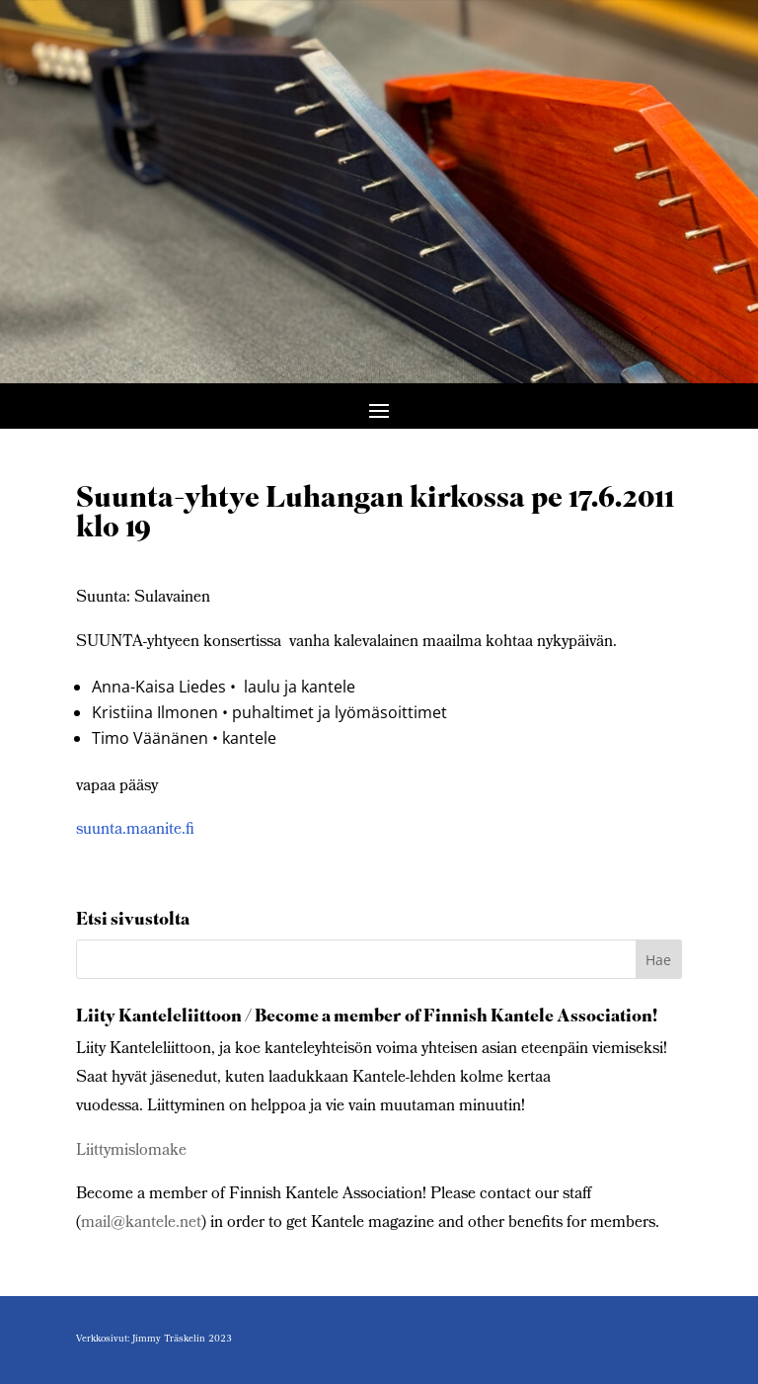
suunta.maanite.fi (135, 830)
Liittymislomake (131, 1151)
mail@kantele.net (141, 1223)
